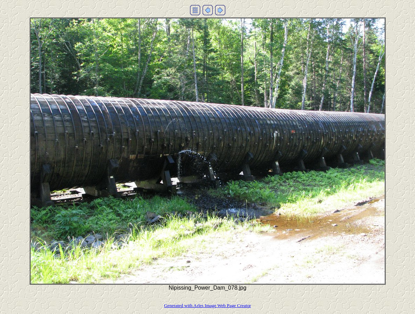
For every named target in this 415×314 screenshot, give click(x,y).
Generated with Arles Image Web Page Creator (207, 305)
